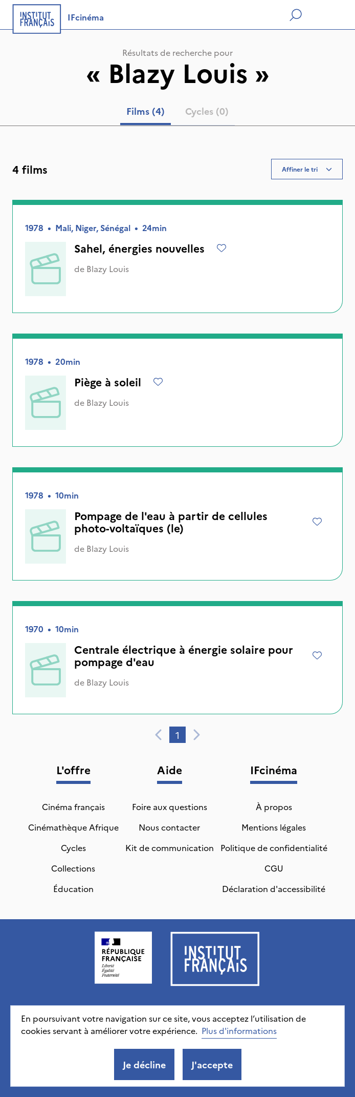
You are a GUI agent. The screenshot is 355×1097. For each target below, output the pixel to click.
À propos (274, 806)
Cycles (73, 847)
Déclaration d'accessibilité (273, 888)
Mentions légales (273, 827)
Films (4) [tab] (145, 111)
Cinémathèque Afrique (73, 827)
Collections (73, 868)
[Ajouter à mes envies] (221, 248)
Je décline (144, 1064)
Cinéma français (73, 806)
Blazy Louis (107, 268)
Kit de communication (169, 847)
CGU (273, 868)
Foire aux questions (169, 806)
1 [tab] (177, 735)
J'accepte (212, 1064)
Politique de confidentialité (273, 847)
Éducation (73, 888)
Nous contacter (169, 827)
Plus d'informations (239, 1030)
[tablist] (177, 113)
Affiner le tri (307, 168)
